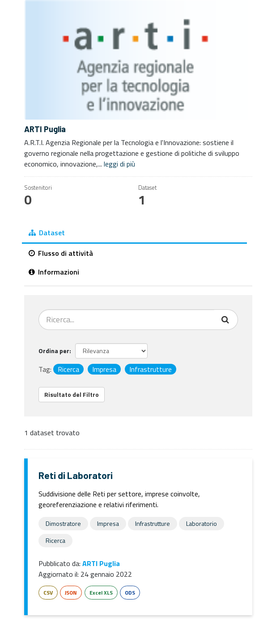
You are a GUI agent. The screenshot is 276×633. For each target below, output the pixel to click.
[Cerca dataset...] (126, 319)
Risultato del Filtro (71, 394)
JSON (71, 592)
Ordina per (53, 350)
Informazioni (54, 272)
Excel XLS (101, 592)
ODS (130, 592)
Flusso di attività (61, 253)
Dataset (47, 232)
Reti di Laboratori (75, 475)
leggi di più (119, 163)
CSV (48, 592)
